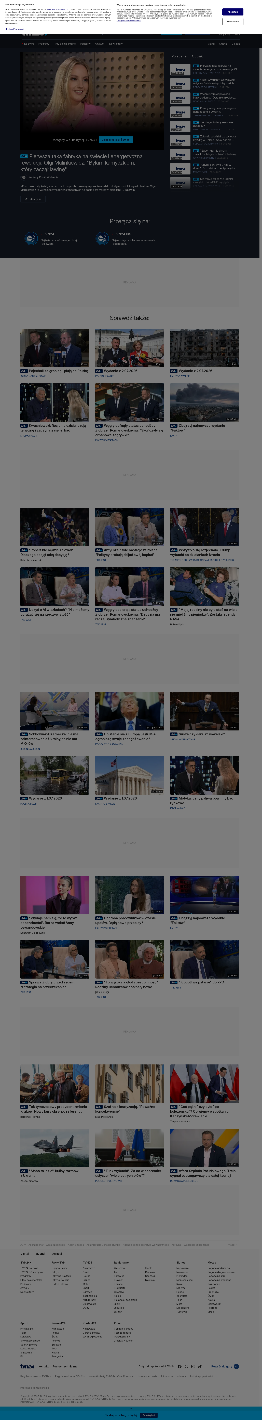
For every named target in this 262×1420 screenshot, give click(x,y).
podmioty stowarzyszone (57, 9)
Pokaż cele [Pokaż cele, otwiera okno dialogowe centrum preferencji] (233, 21)
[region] (131, 17)
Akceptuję (233, 12)
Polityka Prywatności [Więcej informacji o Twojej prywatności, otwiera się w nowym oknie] (15, 29)
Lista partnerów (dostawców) (129, 21)
